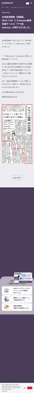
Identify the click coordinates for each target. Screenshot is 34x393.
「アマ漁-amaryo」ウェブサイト (13, 92)
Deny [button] (25, 387)
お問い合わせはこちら (9, 96)
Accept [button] (29, 387)
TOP (3, 7)
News (7, 7)
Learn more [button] (4, 391)
